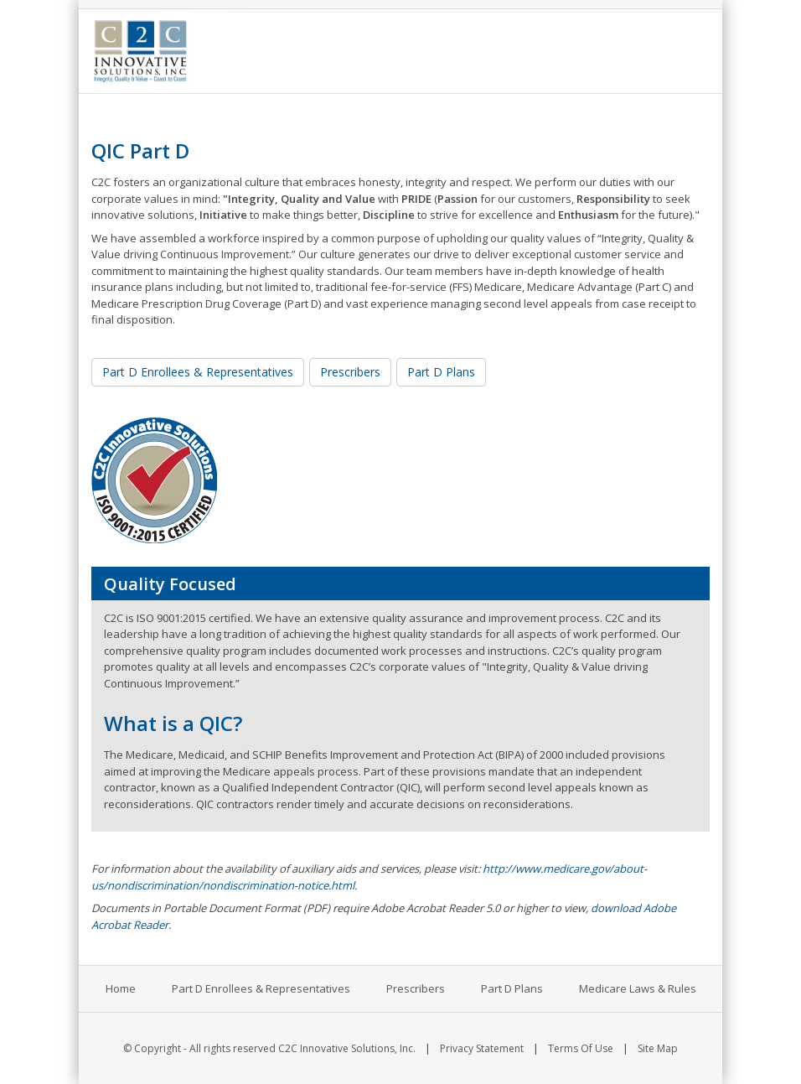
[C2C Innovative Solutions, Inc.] (140, 49)
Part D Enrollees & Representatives (197, 372)
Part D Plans (441, 372)
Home (121, 988)
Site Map (658, 1048)
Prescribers (350, 372)
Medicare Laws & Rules (637, 988)
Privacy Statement (482, 1048)
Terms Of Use (580, 1048)
